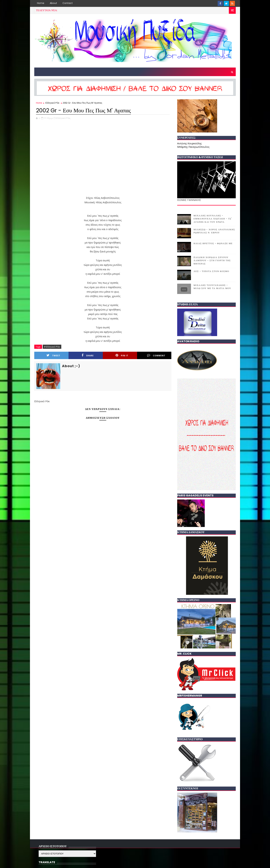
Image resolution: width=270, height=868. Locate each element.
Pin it (122, 355)
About (53, 3)
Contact (68, 3)
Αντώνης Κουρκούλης (189, 143)
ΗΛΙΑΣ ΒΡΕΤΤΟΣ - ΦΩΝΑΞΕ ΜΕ (213, 243)
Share (88, 355)
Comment (156, 355)
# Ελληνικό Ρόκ (52, 346)
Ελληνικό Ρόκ (52, 102)
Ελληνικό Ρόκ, (63, 118)
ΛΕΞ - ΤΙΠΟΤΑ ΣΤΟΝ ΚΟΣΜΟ (211, 271)
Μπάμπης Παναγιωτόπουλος (193, 146)
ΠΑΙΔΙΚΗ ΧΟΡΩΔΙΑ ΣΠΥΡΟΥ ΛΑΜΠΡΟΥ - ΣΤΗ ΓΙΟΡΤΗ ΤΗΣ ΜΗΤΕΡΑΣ (212, 260)
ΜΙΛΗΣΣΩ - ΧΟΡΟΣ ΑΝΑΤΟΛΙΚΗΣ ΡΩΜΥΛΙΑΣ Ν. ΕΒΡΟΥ (214, 231)
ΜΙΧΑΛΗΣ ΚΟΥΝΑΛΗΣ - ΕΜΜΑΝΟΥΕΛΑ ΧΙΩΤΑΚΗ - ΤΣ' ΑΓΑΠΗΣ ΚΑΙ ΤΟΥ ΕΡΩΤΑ (213, 218)
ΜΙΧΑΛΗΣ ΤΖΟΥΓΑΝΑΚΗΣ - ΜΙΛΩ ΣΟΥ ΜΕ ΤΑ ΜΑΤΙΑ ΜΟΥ (212, 286)
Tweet (53, 355)
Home (40, 3)
